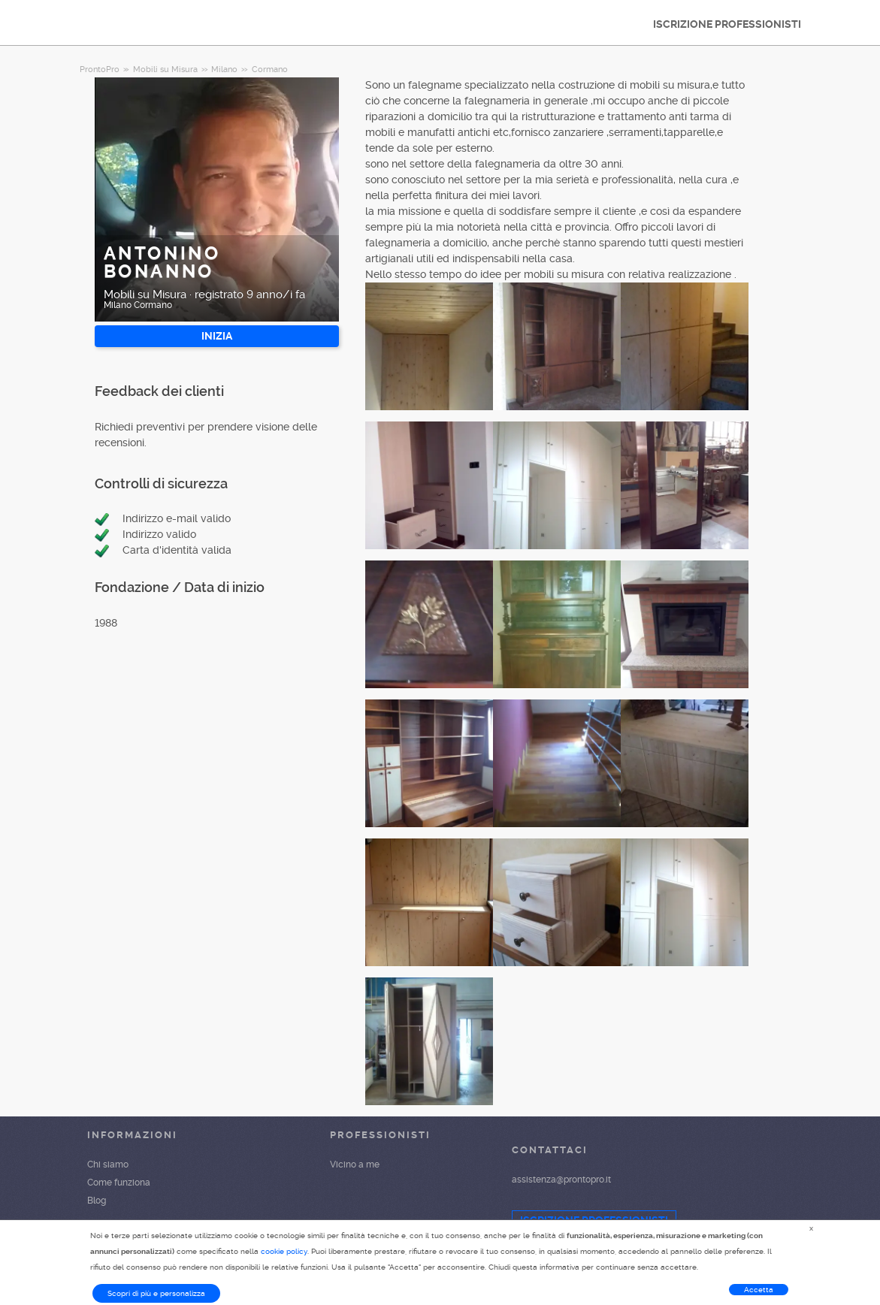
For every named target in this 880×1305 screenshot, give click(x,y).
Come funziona (118, 1182)
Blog (96, 1200)
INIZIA (216, 336)
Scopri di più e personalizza (156, 1293)
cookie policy (284, 1251)
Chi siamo (108, 1164)
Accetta (758, 1289)
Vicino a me (355, 1164)
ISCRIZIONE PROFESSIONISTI (727, 24)
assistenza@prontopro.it (561, 1179)
